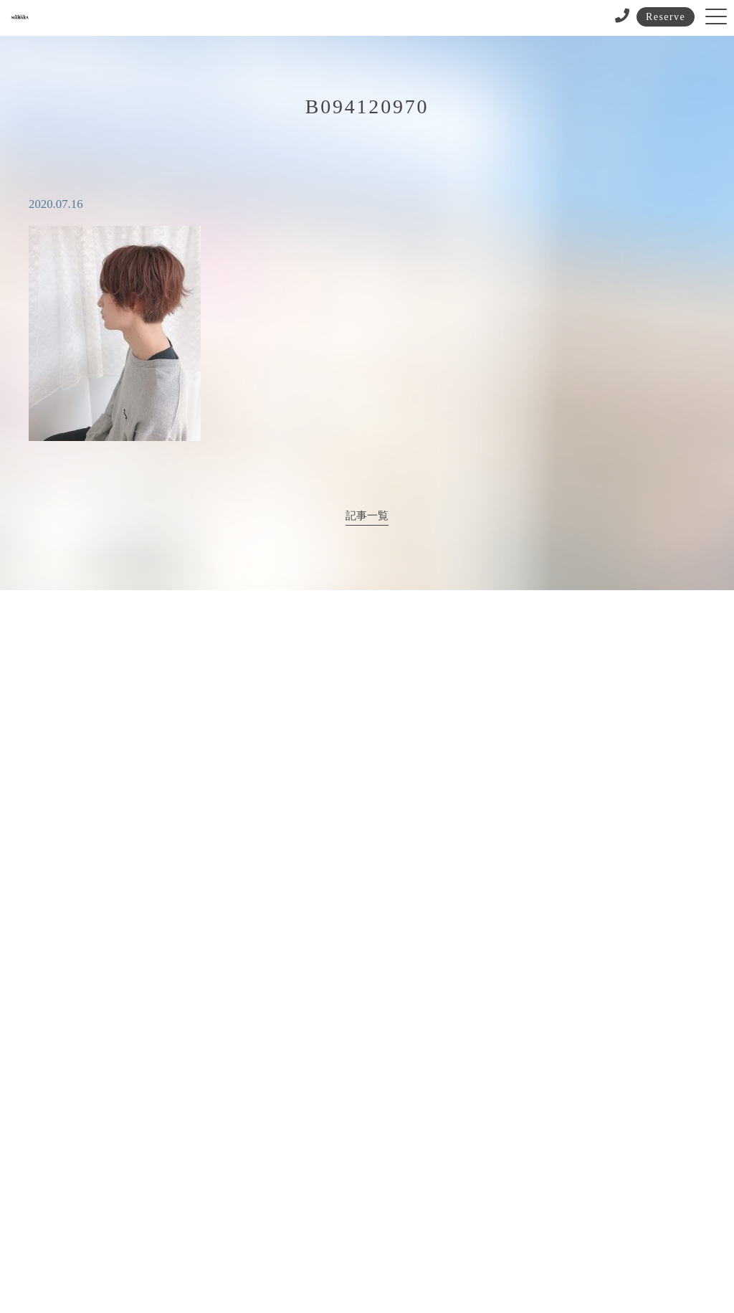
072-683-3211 (336, 868)
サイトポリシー (361, 1250)
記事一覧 (367, 515)
